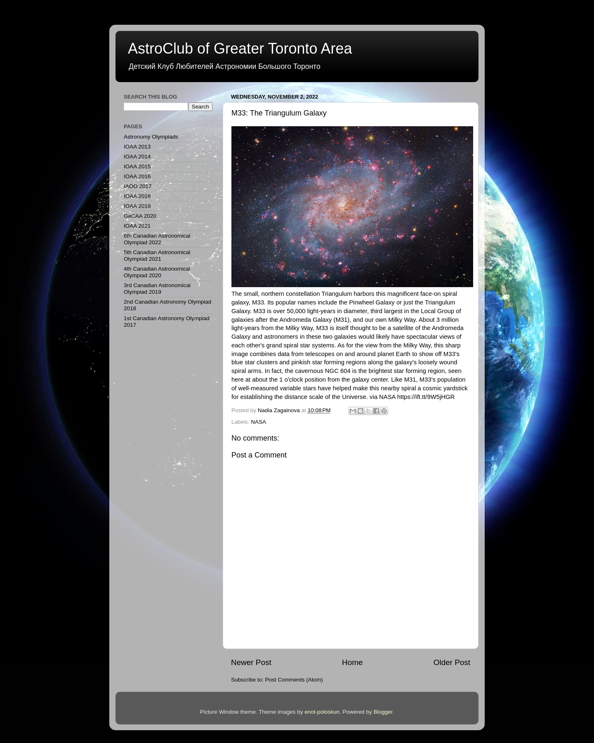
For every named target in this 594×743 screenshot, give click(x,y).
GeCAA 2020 (140, 216)
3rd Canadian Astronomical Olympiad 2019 (157, 288)
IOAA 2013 (137, 147)
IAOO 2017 (138, 186)
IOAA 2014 (137, 156)
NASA (258, 422)
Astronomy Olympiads (151, 137)
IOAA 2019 (137, 206)
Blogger (383, 712)
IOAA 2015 (137, 166)
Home (352, 662)
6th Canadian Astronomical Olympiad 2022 (157, 239)
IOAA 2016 (137, 176)
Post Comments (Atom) (294, 680)
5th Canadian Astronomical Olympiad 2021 (157, 255)
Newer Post (251, 662)
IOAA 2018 (137, 196)
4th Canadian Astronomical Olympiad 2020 (157, 272)
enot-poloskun (321, 712)
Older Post (452, 662)
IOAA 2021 (137, 226)
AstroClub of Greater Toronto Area (240, 48)
